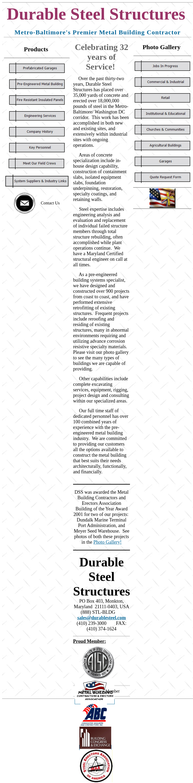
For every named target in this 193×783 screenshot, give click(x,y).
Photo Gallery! (107, 542)
